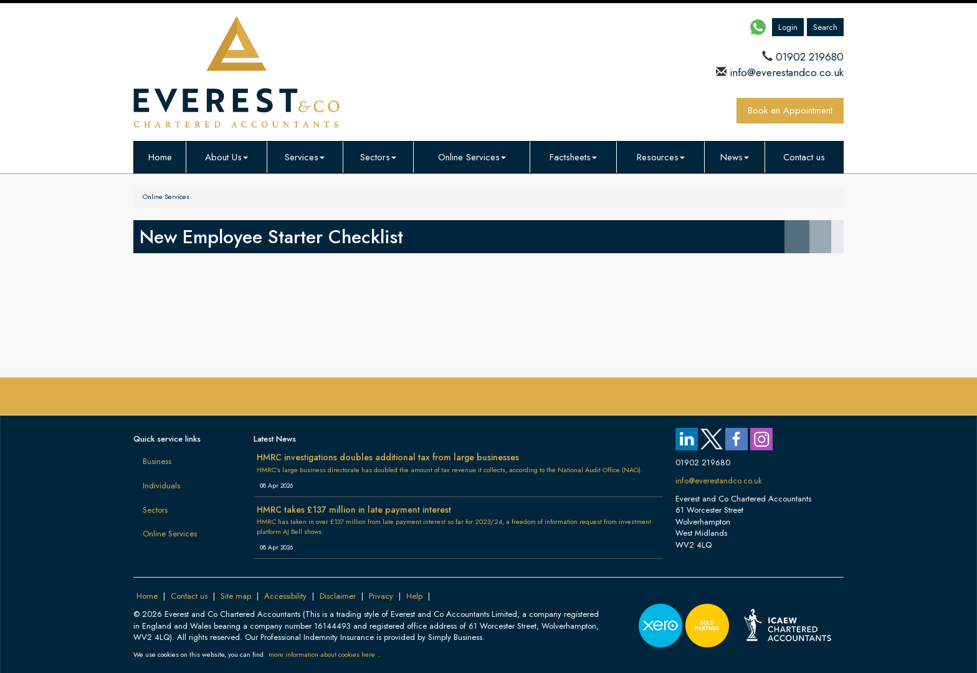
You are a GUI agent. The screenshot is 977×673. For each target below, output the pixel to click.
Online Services (472, 157)
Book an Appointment (790, 110)
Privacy (381, 596)
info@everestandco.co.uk (785, 72)
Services (305, 157)
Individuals (161, 485)
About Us (226, 157)
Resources (661, 157)
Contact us (804, 157)
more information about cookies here (322, 654)
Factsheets (573, 157)
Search (825, 27)
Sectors (378, 157)
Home (160, 157)
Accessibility (285, 596)
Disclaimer (338, 596)
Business (157, 461)
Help (414, 596)
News (734, 157)
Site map (236, 596)
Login (788, 27)
